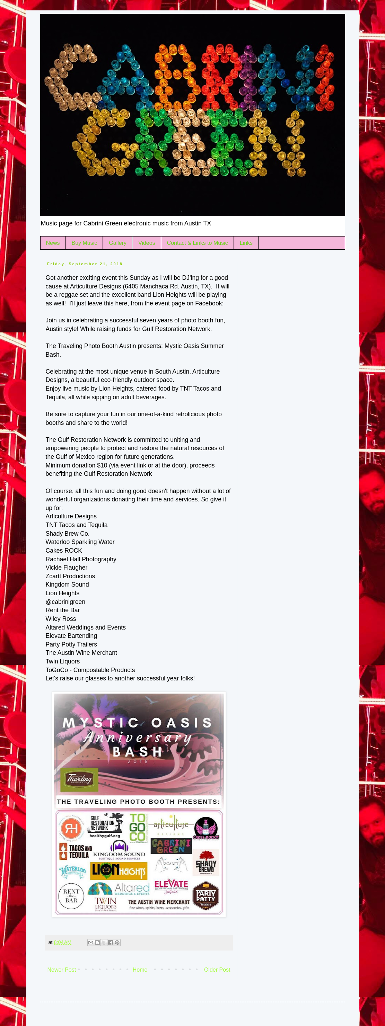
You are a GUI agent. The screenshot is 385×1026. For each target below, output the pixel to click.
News (53, 243)
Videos (146, 243)
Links (246, 243)
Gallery (117, 243)
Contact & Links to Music (197, 243)
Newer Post (61, 970)
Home (140, 970)
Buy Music (84, 243)
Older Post (217, 970)
